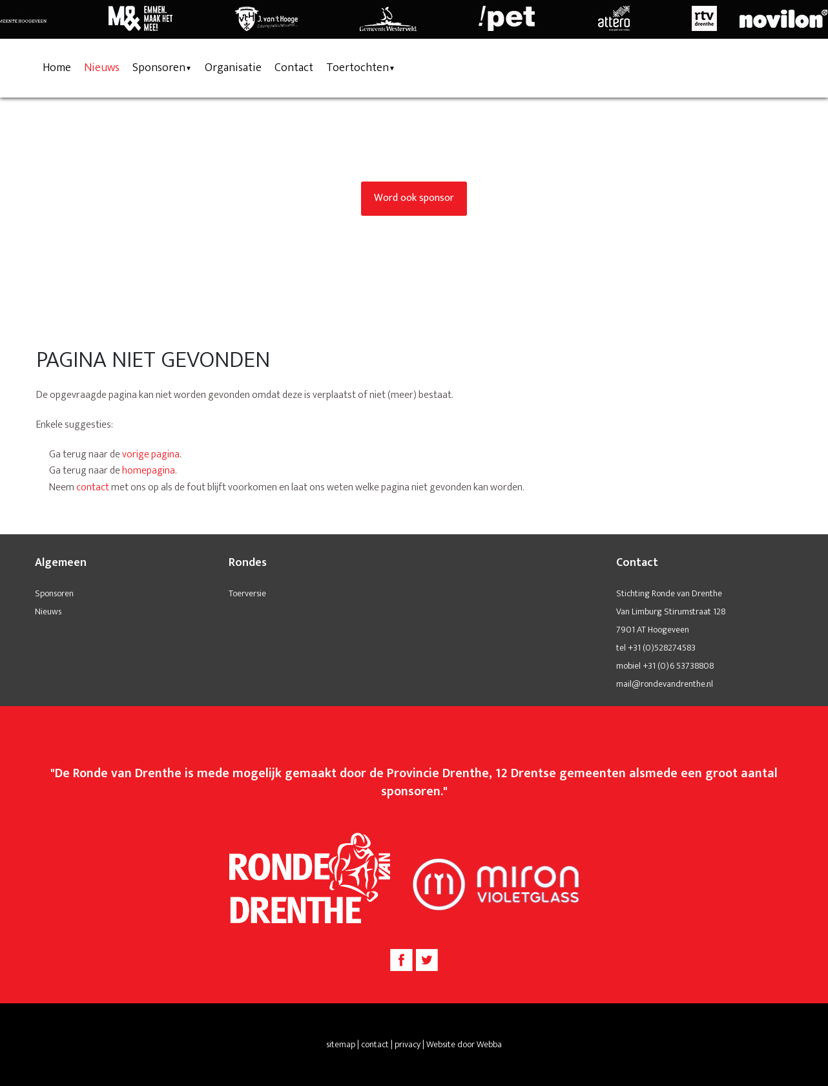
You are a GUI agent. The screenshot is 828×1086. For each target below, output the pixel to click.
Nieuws (101, 68)
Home (57, 68)
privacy (407, 1044)
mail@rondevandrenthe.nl (664, 683)
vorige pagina (151, 454)
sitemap (340, 1044)
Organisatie (233, 68)
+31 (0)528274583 (662, 647)
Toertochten (357, 68)
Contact (293, 68)
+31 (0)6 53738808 (678, 665)
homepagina (148, 470)
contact (92, 487)
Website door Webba (464, 1044)
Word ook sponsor (414, 198)
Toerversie (247, 593)
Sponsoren (158, 68)
